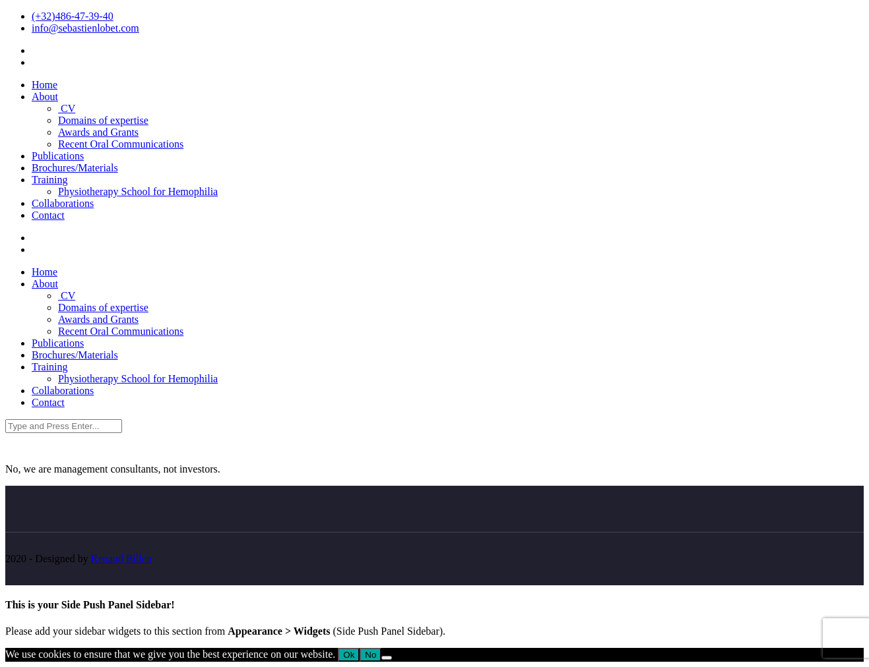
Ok (348, 655)
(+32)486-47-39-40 (72, 16)
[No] (386, 658)
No (370, 655)
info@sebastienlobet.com (85, 28)
